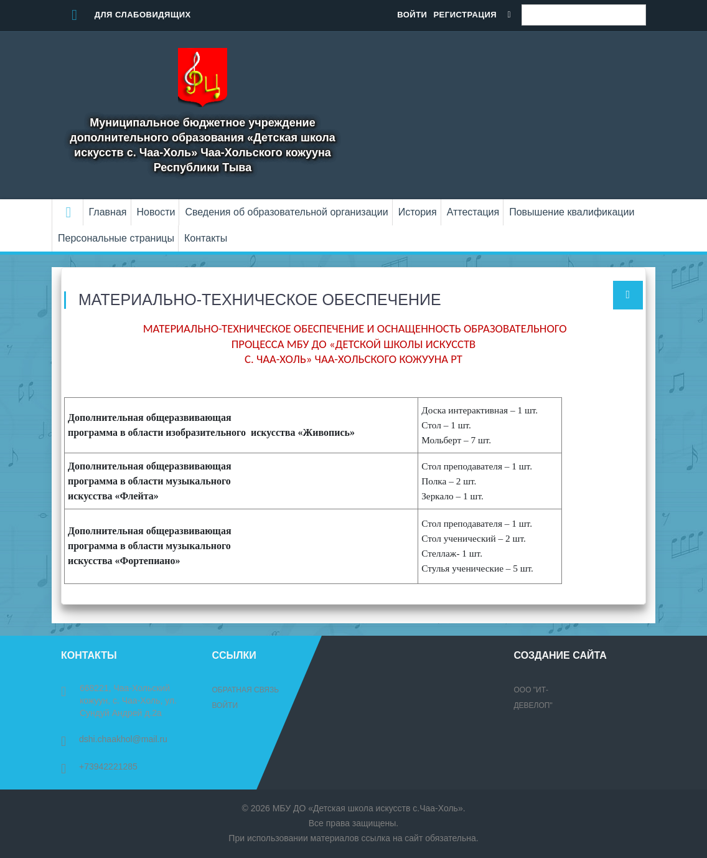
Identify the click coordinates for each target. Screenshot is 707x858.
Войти (412, 14)
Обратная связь (245, 690)
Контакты (205, 238)
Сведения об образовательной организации (286, 212)
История (417, 212)
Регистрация (465, 14)
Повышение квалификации (571, 212)
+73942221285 (99, 766)
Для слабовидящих (126, 14)
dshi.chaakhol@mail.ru (114, 739)
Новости (156, 212)
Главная (108, 212)
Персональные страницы (116, 238)
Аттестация (473, 212)
